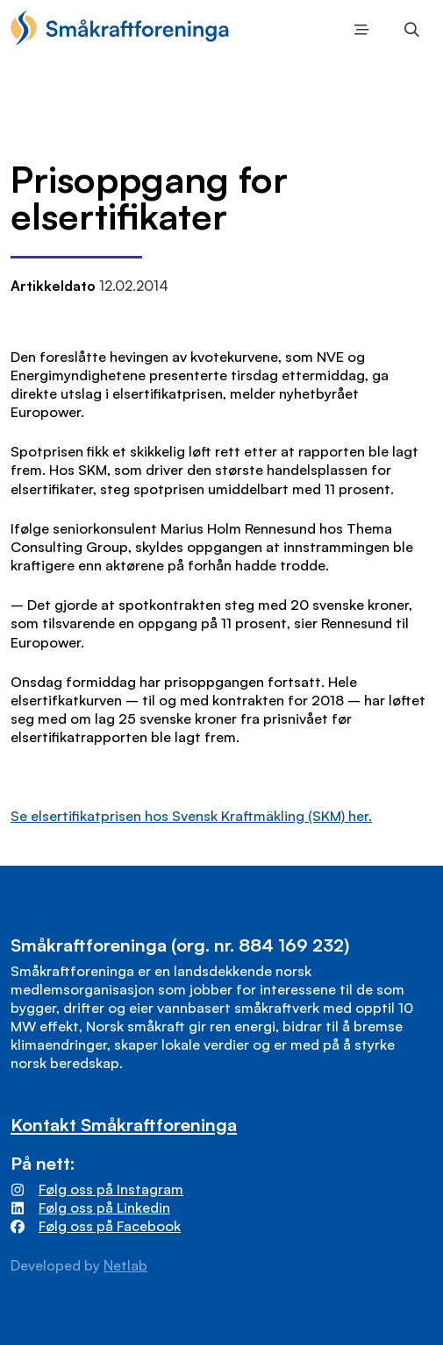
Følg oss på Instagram (111, 1189)
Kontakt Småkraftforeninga (124, 1124)
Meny (358, 31)
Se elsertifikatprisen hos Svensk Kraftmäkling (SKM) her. (191, 816)
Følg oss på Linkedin (104, 1207)
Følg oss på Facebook (110, 1226)
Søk (407, 31)
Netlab (125, 1265)
